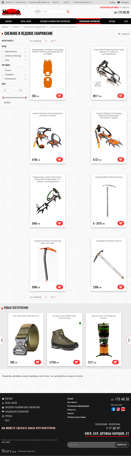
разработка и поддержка (26, 452)
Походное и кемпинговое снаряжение (22, 407)
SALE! (7, 420)
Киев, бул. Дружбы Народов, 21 (107, 434)
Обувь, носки (11, 403)
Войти (112, 2)
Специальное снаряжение (17, 412)
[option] (26, 340)
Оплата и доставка (81, 2)
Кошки (8, 70)
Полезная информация (37, 2)
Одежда (9, 398)
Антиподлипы (10, 79)
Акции (8, 2)
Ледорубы (9, 74)
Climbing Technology (13, 56)
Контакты (20, 2)
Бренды (8, 416)
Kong (7, 60)
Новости (55, 2)
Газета (66, 2)
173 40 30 (121, 12)
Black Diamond (11, 52)
